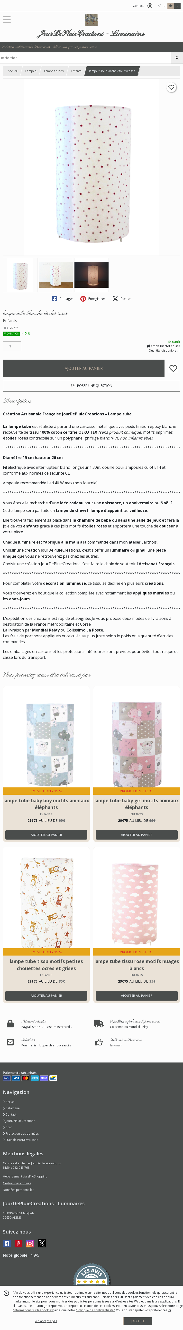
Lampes (30, 71)
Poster (121, 299)
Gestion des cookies (17, 1183)
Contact (138, 6)
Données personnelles (18, 1190)
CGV (7, 1127)
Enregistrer (92, 299)
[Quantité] (12, 346)
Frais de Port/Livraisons (20, 1140)
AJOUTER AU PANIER (84, 368)
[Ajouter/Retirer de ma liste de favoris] (173, 368)
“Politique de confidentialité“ (95, 1310)
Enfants (76, 71)
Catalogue (11, 1108)
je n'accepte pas (46, 1321)
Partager (62, 299)
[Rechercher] (177, 58)
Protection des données (21, 1133)
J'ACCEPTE (138, 1321)
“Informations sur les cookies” (33, 1310)
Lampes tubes (54, 71)
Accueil (13, 71)
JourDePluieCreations (19, 1121)
